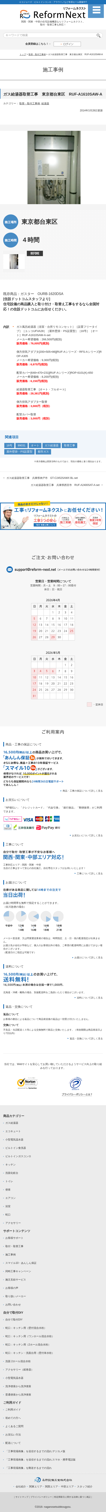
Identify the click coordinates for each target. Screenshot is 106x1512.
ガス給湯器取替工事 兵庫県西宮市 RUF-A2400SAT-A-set (65, 485)
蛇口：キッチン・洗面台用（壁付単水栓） (29, 1352)
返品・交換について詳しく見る (86, 1038)
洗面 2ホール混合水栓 (18, 1361)
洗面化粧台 (11, 1172)
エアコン (10, 1197)
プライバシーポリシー (41, 1497)
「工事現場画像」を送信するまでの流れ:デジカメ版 (35, 1451)
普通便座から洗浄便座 (18, 1394)
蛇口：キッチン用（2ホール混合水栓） (28, 1344)
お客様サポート (14, 1237)
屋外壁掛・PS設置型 (19, 451)
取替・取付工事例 (37, 54)
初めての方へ (13, 1417)
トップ (23, 54)
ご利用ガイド (13, 1409)
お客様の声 (11, 1287)
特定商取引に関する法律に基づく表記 (72, 1497)
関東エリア (35, 1486)
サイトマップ (21, 1497)
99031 (21, 445)
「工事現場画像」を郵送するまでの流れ (28, 1467)
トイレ (9, 1181)
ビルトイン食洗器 (15, 1147)
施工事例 (10, 1254)
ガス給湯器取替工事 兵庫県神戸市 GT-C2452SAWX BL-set (42, 477)
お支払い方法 (13, 1434)
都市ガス (43, 451)
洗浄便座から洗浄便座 (18, 1386)
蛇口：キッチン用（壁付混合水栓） (26, 1327)
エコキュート (13, 1131)
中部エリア (67, 1486)
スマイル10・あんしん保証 (20, 1262)
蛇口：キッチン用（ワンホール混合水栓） (29, 1336)
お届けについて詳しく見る (88, 957)
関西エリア (51, 1486)
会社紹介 (21, 1486)
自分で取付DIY (14, 1319)
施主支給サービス (15, 1279)
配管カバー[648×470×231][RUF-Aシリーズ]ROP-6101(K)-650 (55, 372)
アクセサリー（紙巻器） (19, 1369)
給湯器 (45, 103)
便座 (8, 1189)
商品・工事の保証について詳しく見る (83, 790)
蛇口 (8, 1214)
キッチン (10, 1164)
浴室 (8, 1206)
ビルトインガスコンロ (18, 1156)
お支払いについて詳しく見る (87, 835)
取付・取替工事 (14, 1246)
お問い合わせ (13, 1304)
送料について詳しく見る (90, 997)
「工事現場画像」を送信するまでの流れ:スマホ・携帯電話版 (40, 1459)
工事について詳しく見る (90, 873)
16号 (9, 445)
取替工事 (69, 445)
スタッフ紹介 (84, 1486)
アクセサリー (13, 1222)
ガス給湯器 (52, 445)
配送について (13, 1442)
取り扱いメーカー (15, 1296)
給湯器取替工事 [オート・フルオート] (41, 389)
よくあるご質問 (14, 1426)
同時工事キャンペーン (18, 1271)
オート (35, 445)
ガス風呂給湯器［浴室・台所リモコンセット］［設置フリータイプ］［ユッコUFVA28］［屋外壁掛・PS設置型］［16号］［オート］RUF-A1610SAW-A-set (57, 331)
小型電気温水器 (14, 1139)
